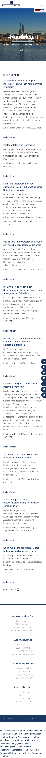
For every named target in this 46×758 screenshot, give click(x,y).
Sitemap (11, 724)
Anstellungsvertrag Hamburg (13, 740)
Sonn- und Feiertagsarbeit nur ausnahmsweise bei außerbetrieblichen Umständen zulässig (23, 187)
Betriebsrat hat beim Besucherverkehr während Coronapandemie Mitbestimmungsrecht (22, 341)
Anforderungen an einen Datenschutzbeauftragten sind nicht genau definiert (21, 502)
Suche (19, 724)
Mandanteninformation (30, 44)
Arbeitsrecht (23, 50)
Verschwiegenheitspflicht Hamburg (15, 750)
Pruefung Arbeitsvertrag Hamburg (24, 737)
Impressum (29, 724)
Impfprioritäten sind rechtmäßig (19, 145)
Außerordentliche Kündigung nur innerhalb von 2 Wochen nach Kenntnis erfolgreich (22, 83)
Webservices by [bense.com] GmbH (18, 718)
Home (7, 44)
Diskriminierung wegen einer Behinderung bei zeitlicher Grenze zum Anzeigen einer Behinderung (22, 290)
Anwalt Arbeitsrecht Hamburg (13, 730)
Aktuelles (15, 44)
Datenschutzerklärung (21, 726)
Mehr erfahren (9, 137)
